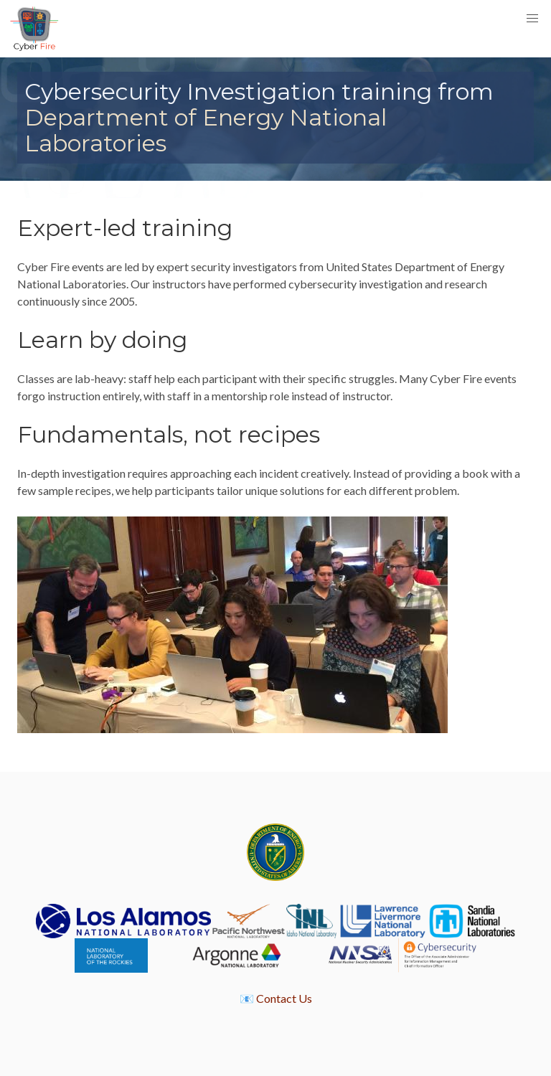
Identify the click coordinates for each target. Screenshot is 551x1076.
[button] (532, 18)
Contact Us (284, 998)
